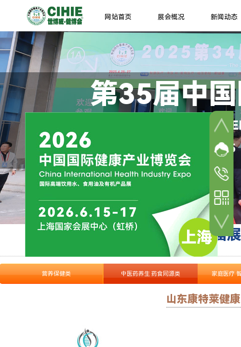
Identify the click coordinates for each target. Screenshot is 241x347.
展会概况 (171, 17)
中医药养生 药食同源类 (150, 273)
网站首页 (118, 17)
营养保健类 (56, 273)
